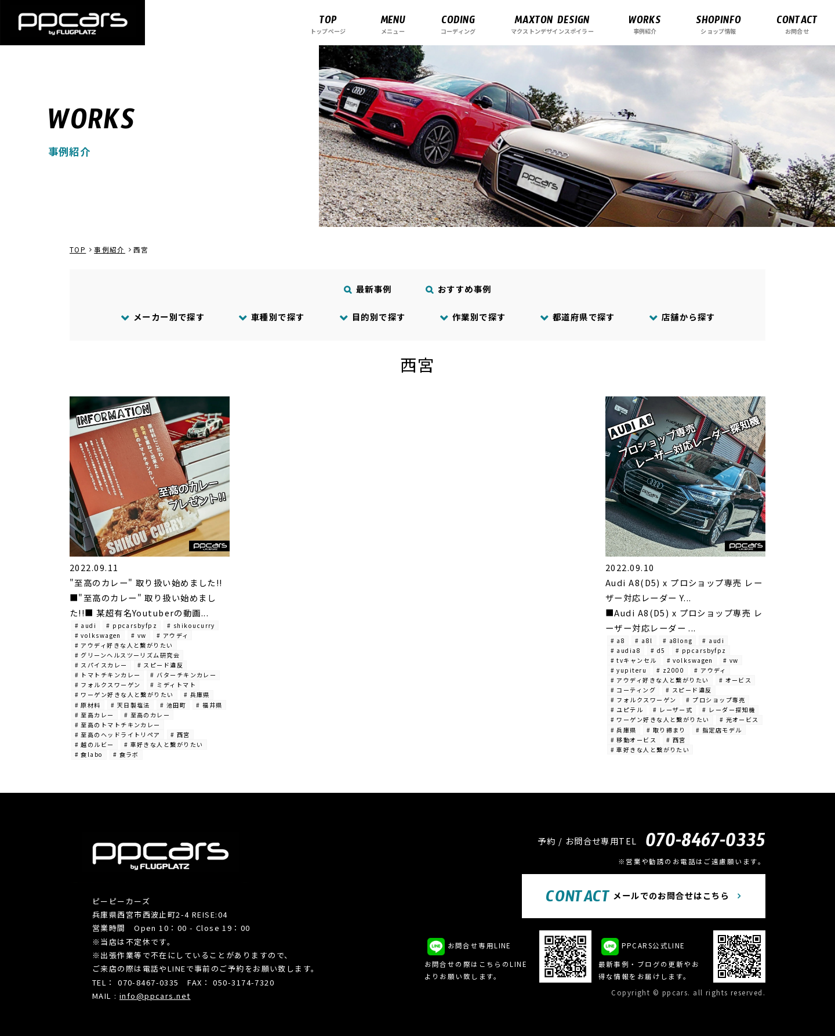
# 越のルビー (94, 744)
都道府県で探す (577, 317)
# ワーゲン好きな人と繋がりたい (124, 694)
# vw (139, 635)
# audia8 (626, 650)
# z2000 (670, 670)
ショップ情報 (718, 24)
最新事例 (368, 289)
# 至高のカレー (147, 714)
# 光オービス (739, 719)
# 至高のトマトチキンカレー (118, 724)
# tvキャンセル (634, 660)
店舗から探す (682, 317)
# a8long (678, 640)
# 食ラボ (126, 754)
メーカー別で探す (163, 317)
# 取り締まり (666, 729)
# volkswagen (98, 635)
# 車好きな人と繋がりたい (164, 744)
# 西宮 (180, 734)
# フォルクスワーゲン (108, 684)
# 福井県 (209, 705)
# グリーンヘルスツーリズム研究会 (127, 655)
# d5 (658, 650)
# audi (86, 625)
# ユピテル (627, 709)
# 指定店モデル (719, 729)
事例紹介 (645, 24)
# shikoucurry (191, 625)
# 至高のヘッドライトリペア (118, 734)
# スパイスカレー (101, 664)
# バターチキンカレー (183, 674)
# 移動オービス (634, 739)
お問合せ (797, 24)
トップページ (328, 24)
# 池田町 (173, 705)
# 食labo (89, 754)
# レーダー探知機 (728, 709)
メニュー (392, 24)
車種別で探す (272, 317)
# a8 (618, 640)
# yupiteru (629, 670)
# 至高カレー (94, 714)
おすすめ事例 (459, 289)
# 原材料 (88, 705)
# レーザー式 (672, 709)
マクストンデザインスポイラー (552, 24)
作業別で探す (473, 317)
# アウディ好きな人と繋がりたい (124, 645)
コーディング (458, 24)
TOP (78, 249)
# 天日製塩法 (130, 705)
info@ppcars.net (155, 995)
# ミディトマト (173, 684)
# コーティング (633, 689)
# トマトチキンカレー (108, 674)
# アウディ (173, 635)
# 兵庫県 (197, 694)
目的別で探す (372, 317)
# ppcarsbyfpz (131, 625)
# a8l (643, 640)
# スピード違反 (160, 664)
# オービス (735, 680)
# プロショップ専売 (715, 699)
